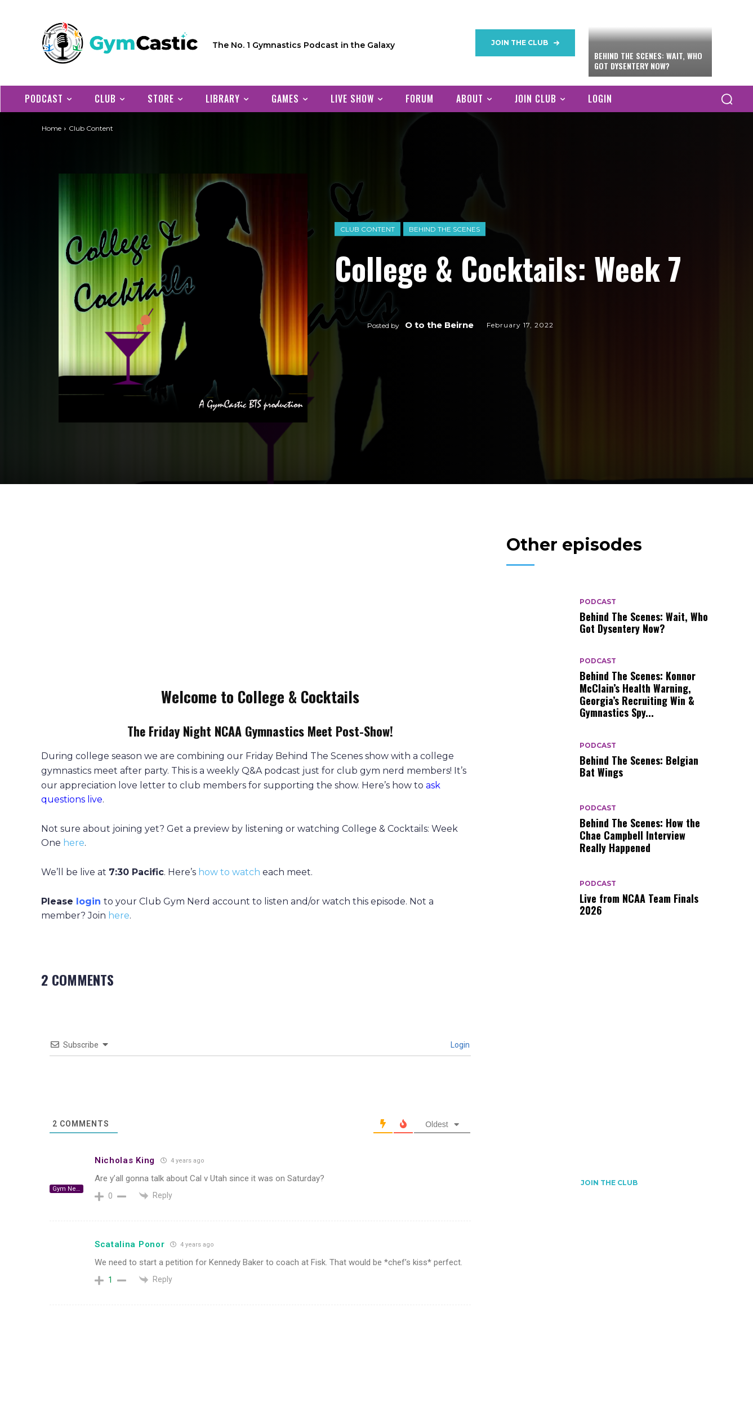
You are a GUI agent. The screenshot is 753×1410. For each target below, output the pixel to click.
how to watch (229, 872)
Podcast (598, 601)
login (88, 901)
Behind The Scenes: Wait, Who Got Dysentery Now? (648, 61)
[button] (726, 99)
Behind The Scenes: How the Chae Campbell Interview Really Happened (640, 834)
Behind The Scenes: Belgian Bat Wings (639, 766)
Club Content (367, 229)
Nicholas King (125, 1160)
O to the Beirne (439, 325)
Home (51, 128)
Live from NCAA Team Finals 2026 (639, 904)
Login (459, 1044)
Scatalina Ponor (130, 1244)
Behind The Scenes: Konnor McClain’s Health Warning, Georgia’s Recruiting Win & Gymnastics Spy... (638, 694)
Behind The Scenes (444, 229)
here (73, 842)
